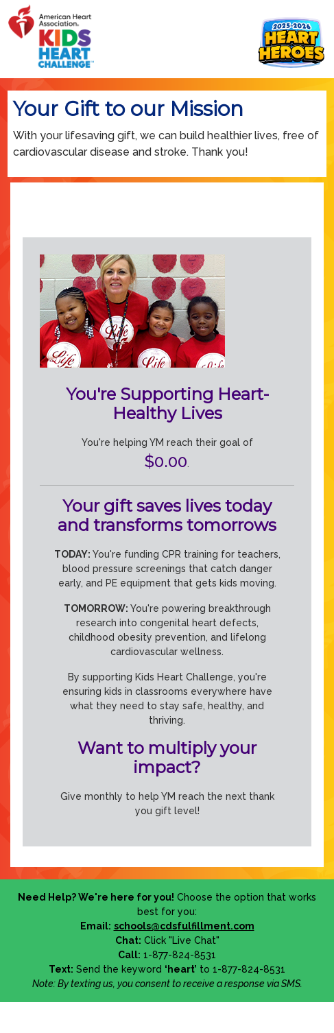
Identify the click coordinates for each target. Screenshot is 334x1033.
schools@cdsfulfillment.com (184, 926)
